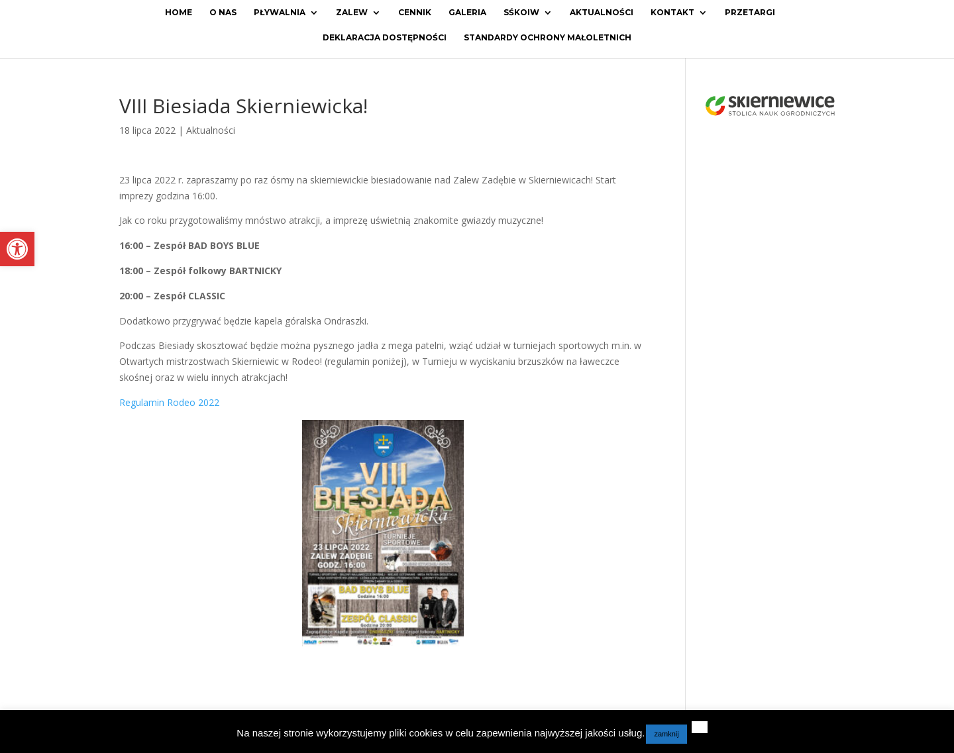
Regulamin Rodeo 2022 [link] (169, 402)
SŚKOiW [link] (521, 12)
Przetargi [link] (750, 12)
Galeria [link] (467, 12)
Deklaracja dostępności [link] (385, 37)
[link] (17, 249)
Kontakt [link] (672, 12)
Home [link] (178, 12)
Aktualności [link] (601, 12)
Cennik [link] (414, 12)
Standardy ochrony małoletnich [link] (547, 37)
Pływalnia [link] (279, 12)
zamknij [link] (666, 734)
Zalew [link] (352, 12)
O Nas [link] (223, 12)
